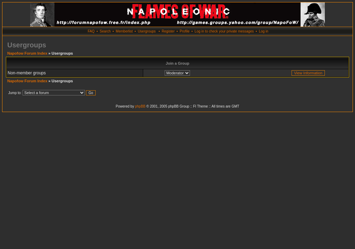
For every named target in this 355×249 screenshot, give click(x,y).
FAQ (91, 31)
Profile (184, 31)
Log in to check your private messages (224, 31)
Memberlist (124, 31)
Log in (263, 31)
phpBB (140, 106)
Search (105, 31)
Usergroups (147, 31)
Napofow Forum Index (27, 53)
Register (168, 31)
